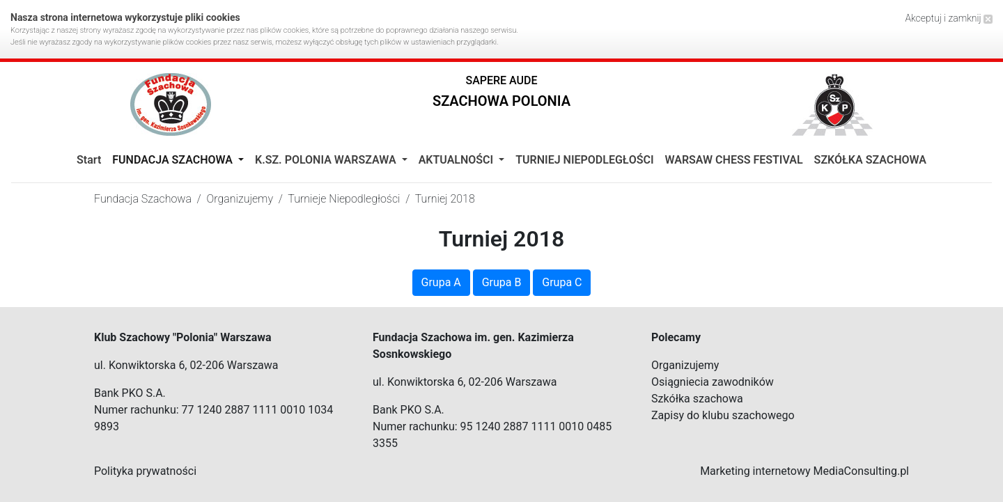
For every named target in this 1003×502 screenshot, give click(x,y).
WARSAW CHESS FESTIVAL (734, 159)
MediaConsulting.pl (861, 471)
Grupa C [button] (562, 282)
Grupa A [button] (441, 282)
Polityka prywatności (145, 471)
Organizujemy (685, 365)
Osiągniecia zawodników (712, 382)
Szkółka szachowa (697, 398)
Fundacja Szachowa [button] (173, 159)
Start (89, 159)
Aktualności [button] (457, 159)
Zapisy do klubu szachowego (723, 415)
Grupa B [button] (502, 282)
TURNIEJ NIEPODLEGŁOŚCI (584, 159)
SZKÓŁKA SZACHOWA (870, 159)
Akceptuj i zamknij (949, 18)
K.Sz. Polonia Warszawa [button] (327, 159)
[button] (501, 94)
